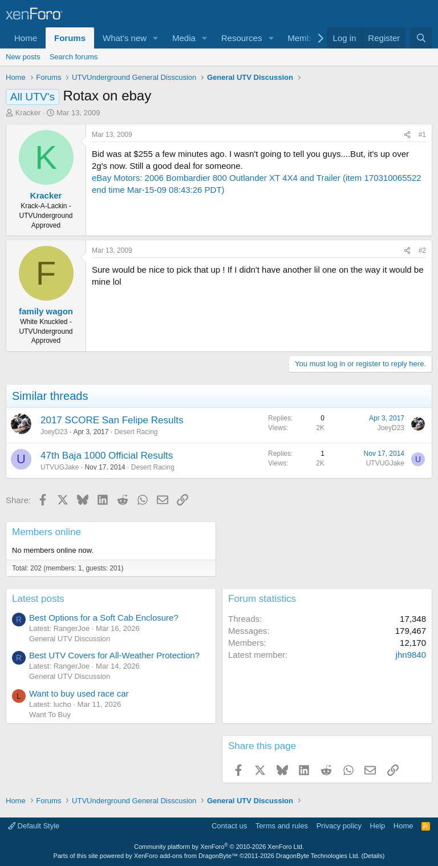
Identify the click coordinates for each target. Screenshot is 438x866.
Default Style (33, 826)
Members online (46, 532)
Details (373, 855)
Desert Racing (135, 432)
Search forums (74, 56)
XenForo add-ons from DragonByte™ (186, 855)
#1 (422, 135)
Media (184, 38)
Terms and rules (282, 826)
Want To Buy (50, 714)
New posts (23, 56)
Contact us (229, 826)
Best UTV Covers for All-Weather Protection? (114, 655)
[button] (156, 37)
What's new (125, 38)
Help (378, 826)
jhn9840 (411, 654)
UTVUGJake (59, 467)
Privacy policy (339, 826)
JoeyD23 (53, 432)
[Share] (407, 134)
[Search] (421, 37)
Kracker (28, 112)
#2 (422, 250)
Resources (241, 38)
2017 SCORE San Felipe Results (111, 420)
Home (25, 38)
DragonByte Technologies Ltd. (318, 855)
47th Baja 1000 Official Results (106, 455)
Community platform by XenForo (219, 846)
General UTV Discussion (69, 638)
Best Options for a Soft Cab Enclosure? (104, 617)
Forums (70, 38)
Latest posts (38, 598)
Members (305, 38)
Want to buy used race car (79, 693)
